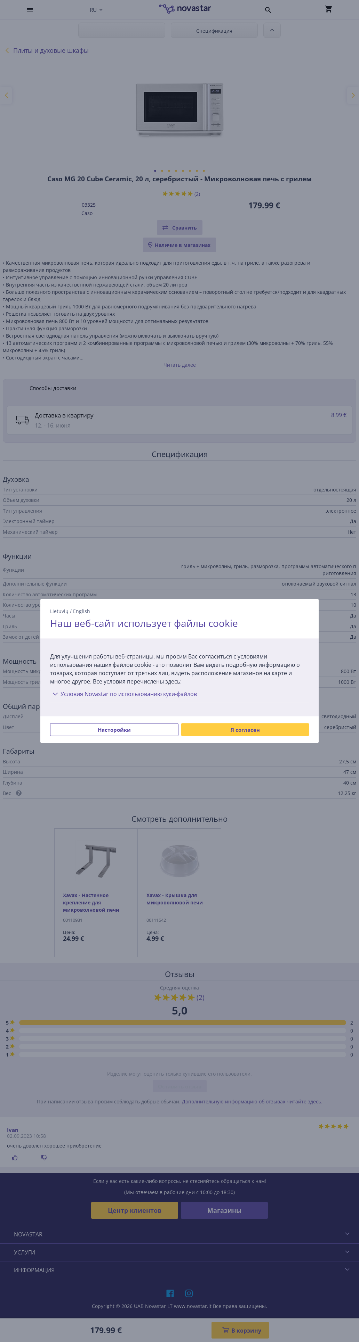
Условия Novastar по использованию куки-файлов (123, 694)
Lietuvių (59, 611)
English (81, 611)
